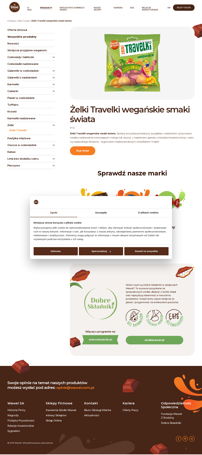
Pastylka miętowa (18, 138)
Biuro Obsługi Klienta (97, 410)
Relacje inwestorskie (150, 8)
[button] (30, 57)
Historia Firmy (16, 410)
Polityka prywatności (20, 421)
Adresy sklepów (56, 416)
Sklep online (184, 7)
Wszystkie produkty (21, 36)
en (169, 7)
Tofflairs (12, 104)
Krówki (12, 111)
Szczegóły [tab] (101, 212)
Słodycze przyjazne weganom (27, 50)
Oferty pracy (130, 410)
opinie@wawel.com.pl (76, 388)
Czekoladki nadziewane (23, 63)
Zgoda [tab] (53, 212)
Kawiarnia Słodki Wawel (61, 410)
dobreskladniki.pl (100, 340)
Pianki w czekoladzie (21, 98)
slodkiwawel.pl (154, 340)
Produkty (46, 7)
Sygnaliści (13, 431)
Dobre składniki (171, 423)
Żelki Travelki (24, 21)
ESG (132, 7)
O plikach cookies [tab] (148, 212)
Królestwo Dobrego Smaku (72, 8)
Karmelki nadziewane (21, 118)
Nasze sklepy (97, 8)
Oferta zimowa (17, 29)
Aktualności (91, 416)
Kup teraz (83, 150)
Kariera (118, 7)
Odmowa (56, 251)
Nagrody (13, 416)
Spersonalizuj (101, 251)
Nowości (13, 43)
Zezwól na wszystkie (146, 251)
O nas (29, 8)
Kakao (11, 151)
